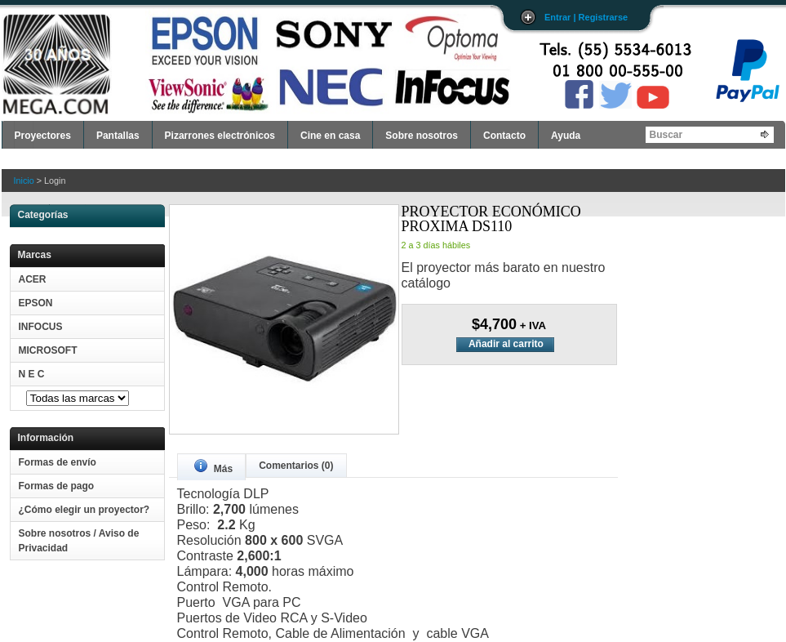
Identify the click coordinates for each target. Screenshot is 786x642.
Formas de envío (57, 462)
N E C (32, 374)
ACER (33, 279)
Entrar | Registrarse (586, 17)
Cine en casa (330, 135)
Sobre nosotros (421, 135)
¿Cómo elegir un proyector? (84, 509)
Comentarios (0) (296, 465)
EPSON (36, 303)
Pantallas (118, 135)
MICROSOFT (48, 350)
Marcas (34, 255)
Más (213, 467)
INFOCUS (41, 326)
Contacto (504, 135)
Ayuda (565, 135)
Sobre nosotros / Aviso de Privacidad (79, 541)
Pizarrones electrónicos (220, 135)
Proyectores (43, 135)
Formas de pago (57, 486)
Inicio (24, 180)
